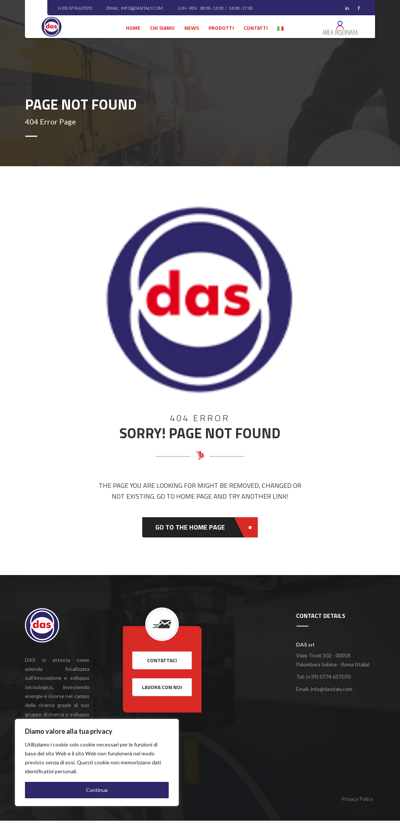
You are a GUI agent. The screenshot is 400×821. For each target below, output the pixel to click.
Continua (97, 790)
